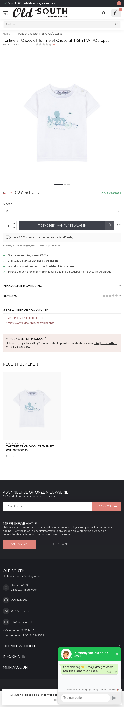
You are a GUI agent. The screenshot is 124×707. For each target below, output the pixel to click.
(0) (54, 44)
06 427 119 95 (20, 611)
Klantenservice (19, 544)
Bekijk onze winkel (58, 544)
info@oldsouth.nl (105, 343)
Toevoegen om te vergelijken (19, 245)
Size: (7, 204)
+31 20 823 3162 (19, 347)
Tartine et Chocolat (17, 45)
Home (6, 34)
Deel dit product (49, 245)
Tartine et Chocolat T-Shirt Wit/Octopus (39, 34)
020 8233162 (19, 600)
